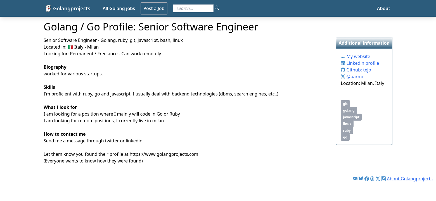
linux (347, 123)
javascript (351, 117)
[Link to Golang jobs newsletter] (355, 179)
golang (348, 110)
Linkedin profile (360, 63)
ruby (346, 130)
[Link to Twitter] (378, 179)
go (345, 137)
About (383, 8)
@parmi (352, 76)
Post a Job (153, 8)
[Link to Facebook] (366, 179)
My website (355, 56)
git (345, 103)
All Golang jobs (119, 8)
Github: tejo (356, 70)
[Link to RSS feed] (383, 179)
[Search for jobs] (193, 8)
